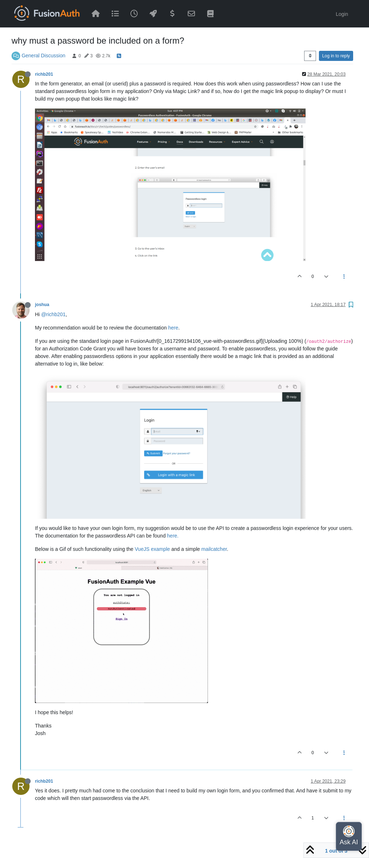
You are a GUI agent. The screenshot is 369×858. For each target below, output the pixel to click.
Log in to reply (336, 55)
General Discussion (43, 55)
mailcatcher (214, 549)
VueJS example (152, 549)
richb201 (44, 74)
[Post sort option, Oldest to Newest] (310, 56)
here (173, 328)
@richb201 (53, 314)
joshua (42, 304)
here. (173, 536)
